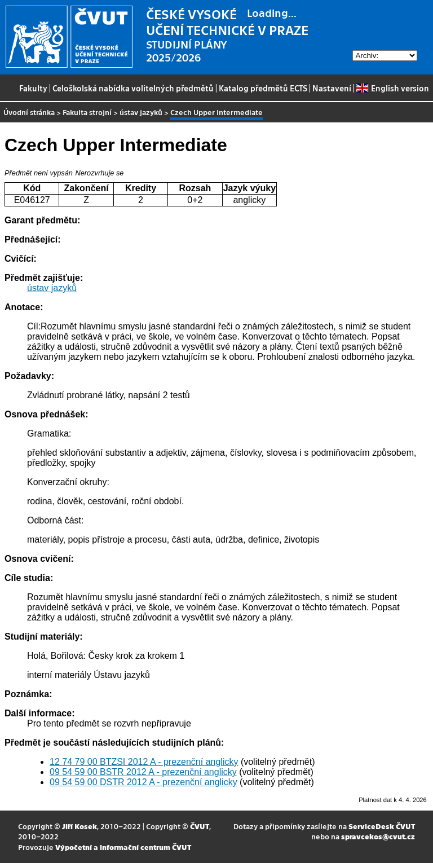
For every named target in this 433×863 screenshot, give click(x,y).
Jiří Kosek (79, 826)
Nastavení (331, 88)
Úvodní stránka (29, 112)
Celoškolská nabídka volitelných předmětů (133, 88)
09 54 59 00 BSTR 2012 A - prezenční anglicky (143, 772)
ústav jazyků (141, 112)
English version (392, 88)
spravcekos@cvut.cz (378, 836)
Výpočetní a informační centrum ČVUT (123, 847)
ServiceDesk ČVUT (381, 826)
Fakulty (33, 88)
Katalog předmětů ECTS (263, 88)
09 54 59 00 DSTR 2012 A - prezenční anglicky (143, 782)
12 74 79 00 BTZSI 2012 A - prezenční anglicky (144, 762)
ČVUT (199, 826)
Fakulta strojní (87, 112)
